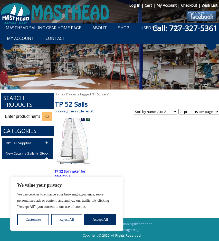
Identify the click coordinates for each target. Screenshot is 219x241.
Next (211, 45)
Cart (149, 5)
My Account (167, 5)
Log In (135, 5)
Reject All (67, 219)
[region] (66, 204)
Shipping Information (136, 223)
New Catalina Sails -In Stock (28, 155)
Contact (55, 38)
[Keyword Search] (22, 116)
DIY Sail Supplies (28, 143)
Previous (8, 45)
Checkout (189, 5)
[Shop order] (155, 111)
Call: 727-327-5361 (184, 28)
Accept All (100, 219)
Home (59, 94)
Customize (33, 219)
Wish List (209, 5)
